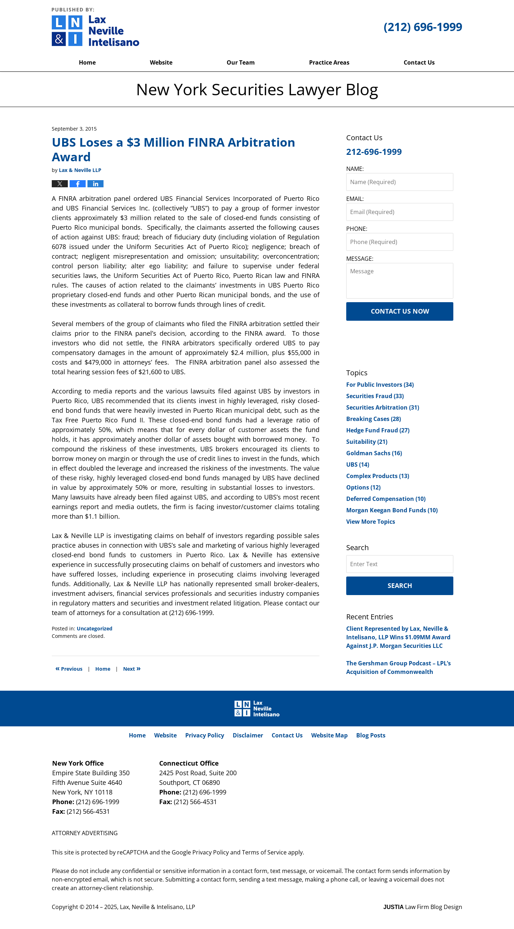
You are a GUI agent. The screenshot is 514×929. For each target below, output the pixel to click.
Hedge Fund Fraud (377, 430)
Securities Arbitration (382, 407)
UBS (357, 464)
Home (87, 62)
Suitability (366, 442)
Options (363, 487)
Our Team (241, 62)
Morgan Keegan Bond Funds (392, 510)
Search (400, 585)
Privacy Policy (204, 735)
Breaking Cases (373, 419)
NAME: (355, 169)
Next (132, 668)
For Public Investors (380, 385)
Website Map (329, 735)
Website (161, 62)
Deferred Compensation (385, 499)
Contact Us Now (400, 311)
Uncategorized (94, 628)
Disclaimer (248, 735)
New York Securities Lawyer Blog (95, 26)
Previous (68, 668)
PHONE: (356, 229)
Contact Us (419, 62)
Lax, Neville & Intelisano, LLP (157, 907)
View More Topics (370, 522)
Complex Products (377, 476)
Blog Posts (371, 735)
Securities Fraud (375, 396)
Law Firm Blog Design (422, 907)
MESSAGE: (359, 259)
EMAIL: (355, 199)
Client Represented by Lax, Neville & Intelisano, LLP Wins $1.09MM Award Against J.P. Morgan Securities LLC (398, 637)
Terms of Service (264, 852)
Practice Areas (329, 62)
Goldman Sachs (374, 453)
